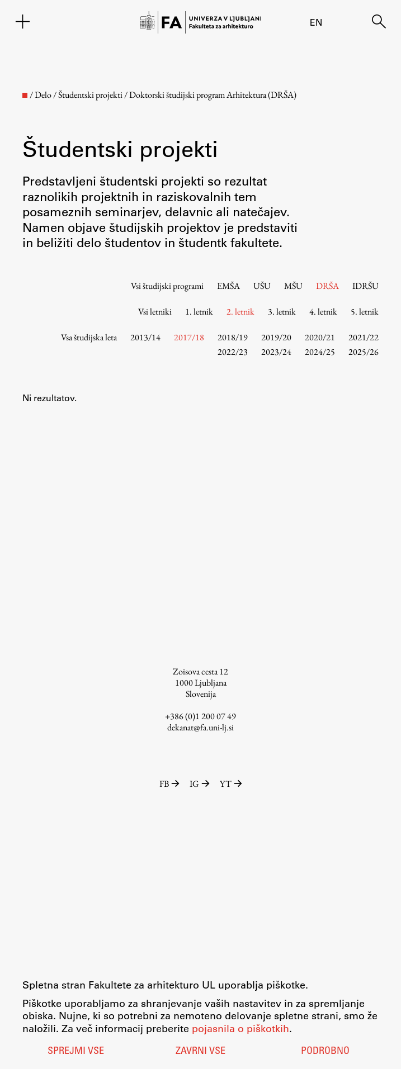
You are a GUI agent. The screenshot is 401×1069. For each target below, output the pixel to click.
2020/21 (320, 337)
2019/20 (276, 337)
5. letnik (365, 311)
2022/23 (233, 352)
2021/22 (363, 337)
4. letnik (323, 311)
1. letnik (199, 311)
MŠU (293, 286)
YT (231, 784)
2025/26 (363, 352)
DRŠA (327, 286)
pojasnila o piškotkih (240, 1028)
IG (200, 784)
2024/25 (320, 352)
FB (170, 784)
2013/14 (145, 337)
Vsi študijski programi (167, 286)
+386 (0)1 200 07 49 (200, 716)
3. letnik (282, 311)
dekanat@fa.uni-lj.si (200, 727)
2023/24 (276, 352)
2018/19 (233, 337)
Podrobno (325, 1052)
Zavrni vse (200, 1052)
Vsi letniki (155, 311)
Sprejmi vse (76, 1052)
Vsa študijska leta (89, 337)
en (316, 22)
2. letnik (240, 311)
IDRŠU (365, 286)
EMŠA (228, 286)
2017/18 (189, 337)
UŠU (262, 286)
